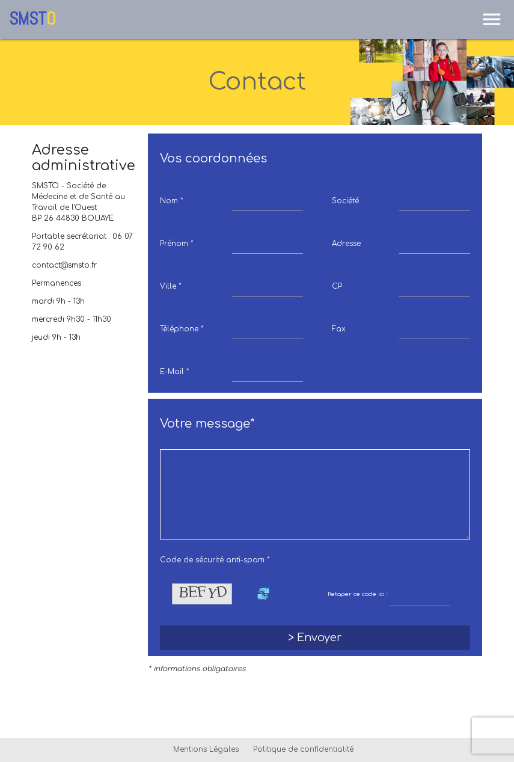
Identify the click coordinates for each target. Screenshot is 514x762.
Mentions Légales (206, 749)
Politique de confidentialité (303, 749)
